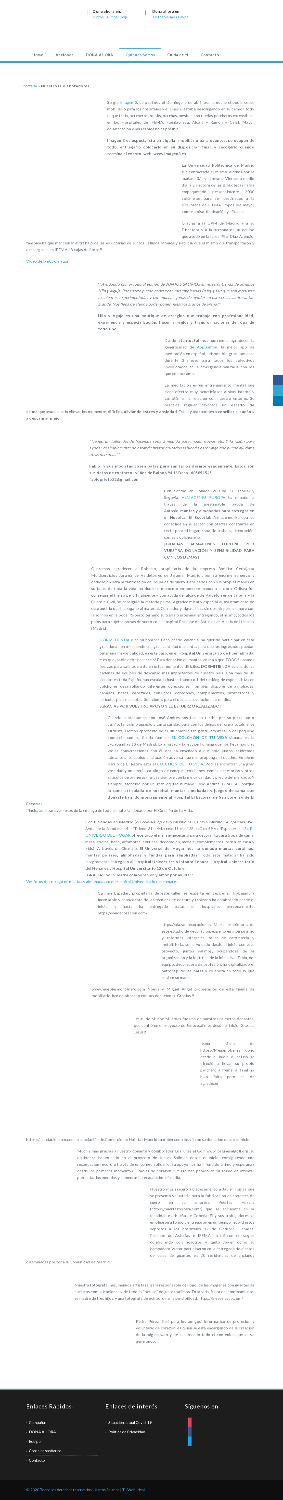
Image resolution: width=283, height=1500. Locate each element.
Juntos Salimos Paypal (170, 17)
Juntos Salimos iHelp (110, 17)
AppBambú (207, 347)
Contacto (210, 55)
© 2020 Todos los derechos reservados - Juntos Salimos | (74, 1489)
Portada (30, 85)
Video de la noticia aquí (47, 261)
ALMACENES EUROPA (204, 497)
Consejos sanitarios (45, 1450)
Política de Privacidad (126, 1431)
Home (37, 55)
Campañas (38, 1422)
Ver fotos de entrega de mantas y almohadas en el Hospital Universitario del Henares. (102, 881)
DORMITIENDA (115, 639)
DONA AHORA (99, 55)
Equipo (35, 1441)
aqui (43, 810)
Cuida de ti (177, 55)
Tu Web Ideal (133, 1489)
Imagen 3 (128, 102)
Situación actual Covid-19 (130, 1422)
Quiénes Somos (140, 55)
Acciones (65, 55)
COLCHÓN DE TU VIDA (180, 764)
